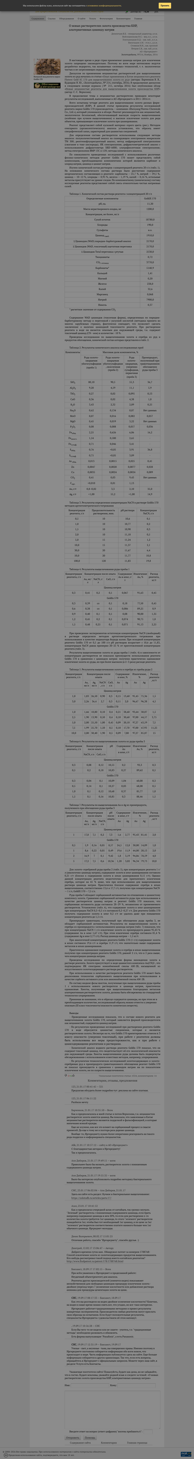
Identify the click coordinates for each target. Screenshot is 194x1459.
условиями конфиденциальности (104, 5)
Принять (165, 5)
